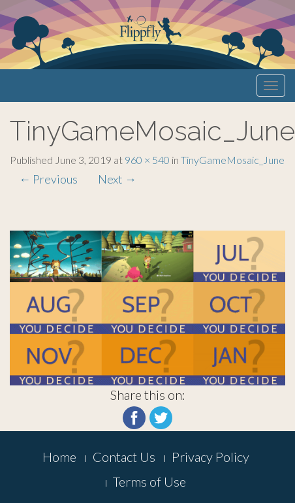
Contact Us (124, 456)
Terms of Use (149, 481)
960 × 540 (147, 160)
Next (117, 179)
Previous (48, 179)
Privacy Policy (210, 456)
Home (59, 456)
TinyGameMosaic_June (233, 160)
